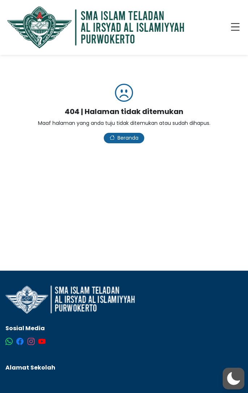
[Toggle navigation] (237, 27)
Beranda (124, 137)
